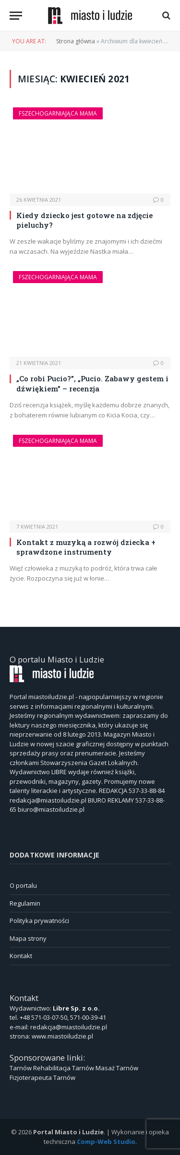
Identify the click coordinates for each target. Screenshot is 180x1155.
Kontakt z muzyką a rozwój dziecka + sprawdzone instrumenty (86, 547)
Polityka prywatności (39, 920)
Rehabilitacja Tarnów (63, 1068)
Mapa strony (28, 938)
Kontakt (21, 955)
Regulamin (25, 903)
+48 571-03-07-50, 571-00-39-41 (63, 1017)
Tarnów (21, 1068)
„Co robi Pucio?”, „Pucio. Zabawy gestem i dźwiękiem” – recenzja (92, 383)
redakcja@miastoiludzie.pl (68, 1027)
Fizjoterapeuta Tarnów (42, 1077)
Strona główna (75, 41)
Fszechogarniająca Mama (58, 113)
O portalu (23, 885)
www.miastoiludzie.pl (62, 1036)
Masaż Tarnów (117, 1068)
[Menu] (16, 15)
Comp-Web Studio (106, 1141)
